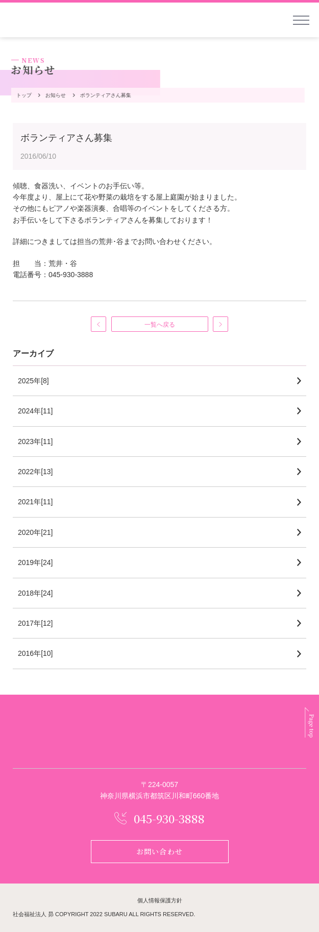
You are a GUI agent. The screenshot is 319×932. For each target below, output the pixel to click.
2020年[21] (35, 532)
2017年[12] (35, 623)
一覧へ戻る (159, 324)
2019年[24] (35, 562)
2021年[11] (35, 502)
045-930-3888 (169, 818)
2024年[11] (35, 411)
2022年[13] (35, 472)
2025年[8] (33, 381)
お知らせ (54, 95)
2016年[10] (35, 653)
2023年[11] (35, 441)
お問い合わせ (159, 851)
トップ (23, 95)
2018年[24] (35, 593)
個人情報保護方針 (159, 900)
